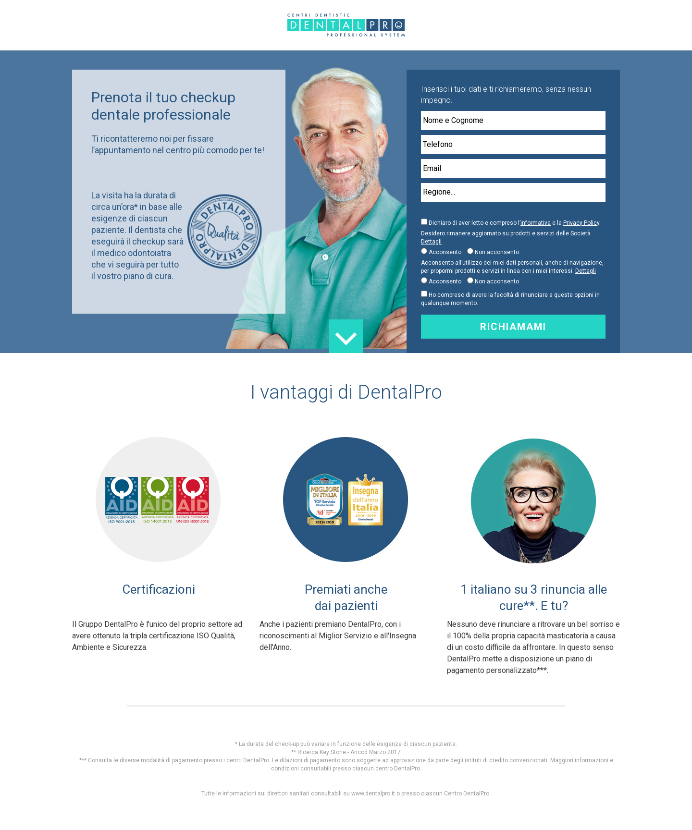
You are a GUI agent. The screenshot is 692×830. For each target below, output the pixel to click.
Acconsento (445, 252)
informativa (535, 223)
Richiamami (513, 326)
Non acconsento (497, 252)
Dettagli (431, 241)
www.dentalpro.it (373, 793)
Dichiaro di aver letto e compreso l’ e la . (515, 223)
